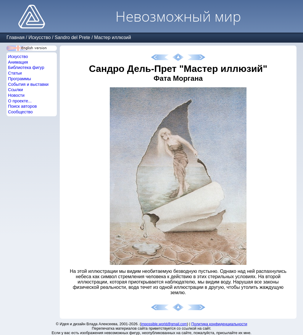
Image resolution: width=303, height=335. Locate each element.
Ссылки (15, 89)
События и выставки (28, 84)
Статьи (15, 73)
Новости (16, 95)
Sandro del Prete (72, 37)
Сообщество (20, 111)
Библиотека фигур (26, 67)
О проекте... (20, 101)
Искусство (39, 37)
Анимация (18, 62)
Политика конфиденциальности (219, 324)
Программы (19, 78)
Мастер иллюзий (112, 37)
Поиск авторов (22, 106)
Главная (16, 37)
